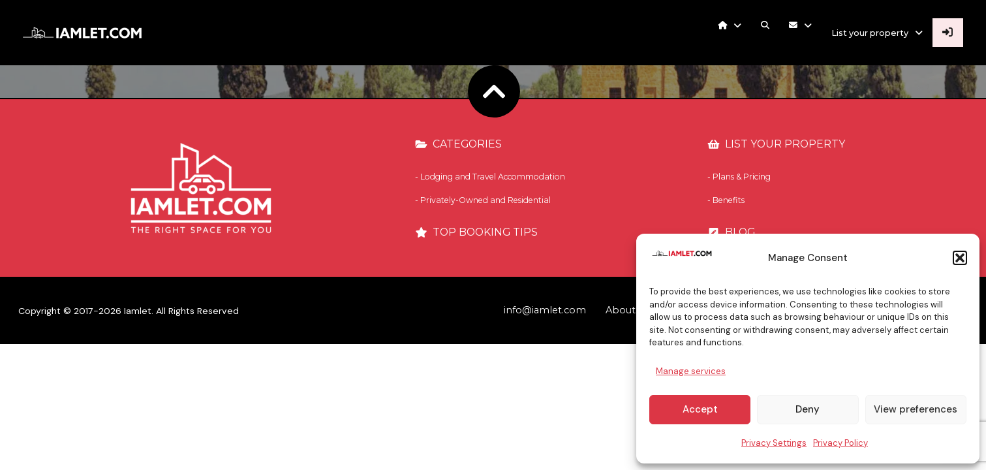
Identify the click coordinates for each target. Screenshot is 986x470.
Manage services (691, 371)
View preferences (915, 409)
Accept (700, 409)
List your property (873, 33)
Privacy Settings (774, 442)
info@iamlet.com (545, 310)
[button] (959, 257)
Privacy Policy (840, 442)
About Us (628, 310)
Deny (807, 409)
